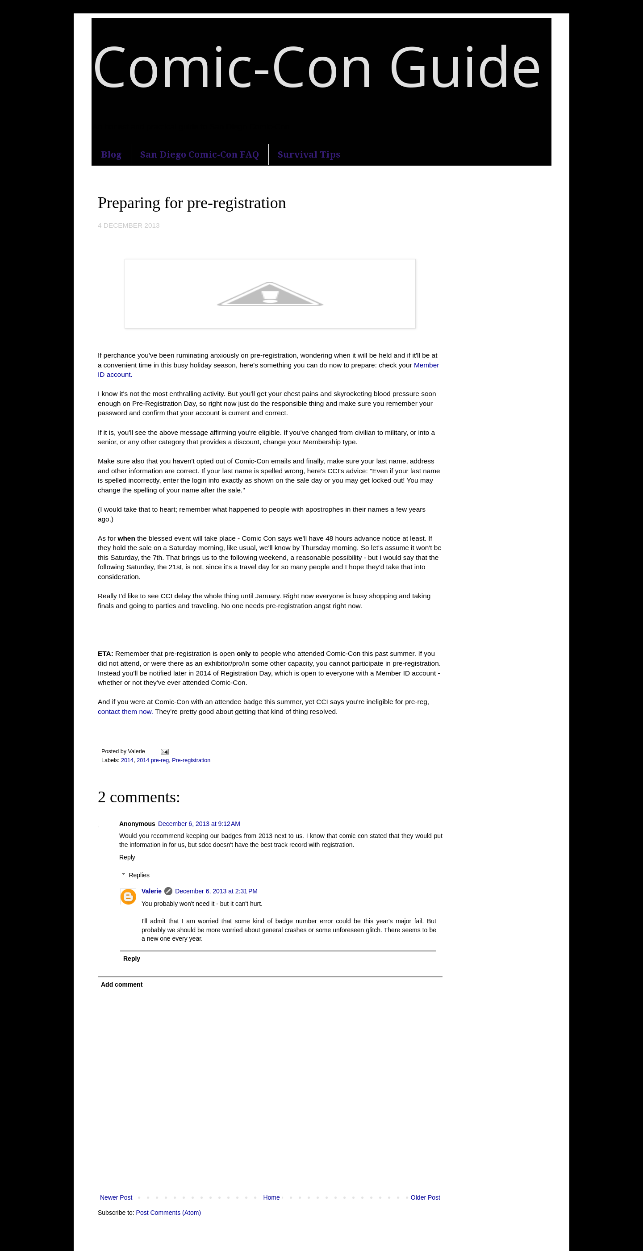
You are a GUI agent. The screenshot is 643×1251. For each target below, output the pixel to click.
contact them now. (125, 711)
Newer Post (116, 1197)
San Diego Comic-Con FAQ (199, 154)
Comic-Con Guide (317, 65)
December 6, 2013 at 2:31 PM (216, 891)
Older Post (425, 1197)
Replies (139, 875)
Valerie (152, 891)
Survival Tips (309, 154)
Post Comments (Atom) (168, 1212)
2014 (127, 760)
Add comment (121, 984)
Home (271, 1197)
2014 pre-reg (153, 760)
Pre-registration (191, 760)
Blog (111, 154)
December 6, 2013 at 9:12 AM (199, 823)
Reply (127, 857)
